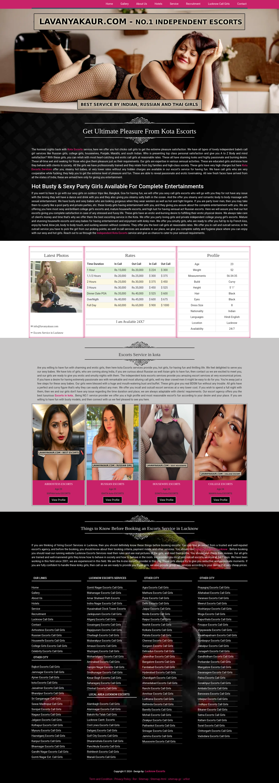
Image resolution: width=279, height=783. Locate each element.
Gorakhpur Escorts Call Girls (214, 683)
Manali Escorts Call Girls (101, 757)
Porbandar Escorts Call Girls (214, 661)
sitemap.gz (174, 779)
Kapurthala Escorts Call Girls (214, 619)
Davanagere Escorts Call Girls (215, 672)
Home (109, 3)
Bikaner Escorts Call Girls (212, 709)
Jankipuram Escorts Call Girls (104, 614)
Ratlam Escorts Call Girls (212, 720)
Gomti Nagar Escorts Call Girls (105, 587)
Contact (242, 3)
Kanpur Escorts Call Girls (46, 741)
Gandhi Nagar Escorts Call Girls (50, 751)
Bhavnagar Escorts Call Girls (48, 746)
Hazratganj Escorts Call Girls (48, 735)
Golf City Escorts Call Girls (102, 735)
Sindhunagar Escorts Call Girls (105, 672)
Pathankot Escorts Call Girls (158, 725)
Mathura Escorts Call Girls (157, 592)
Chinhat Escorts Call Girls (102, 688)
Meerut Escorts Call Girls (212, 603)
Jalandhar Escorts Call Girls (158, 656)
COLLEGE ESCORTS (220, 484)
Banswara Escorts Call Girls (214, 693)
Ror (135, 779)
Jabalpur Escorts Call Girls (213, 645)
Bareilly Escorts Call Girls (157, 709)
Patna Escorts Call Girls (211, 677)
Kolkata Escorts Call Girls (157, 630)
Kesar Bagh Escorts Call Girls (104, 677)
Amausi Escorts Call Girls (102, 645)
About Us (141, 3)
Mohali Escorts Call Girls (156, 714)
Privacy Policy (122, 779)
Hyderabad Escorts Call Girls (159, 672)
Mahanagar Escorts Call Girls (104, 592)
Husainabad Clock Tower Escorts (106, 608)
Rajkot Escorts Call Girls (46, 666)
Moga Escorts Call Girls (211, 614)
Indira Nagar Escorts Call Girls (104, 603)
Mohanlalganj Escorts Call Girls (105, 656)
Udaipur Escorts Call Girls (213, 699)
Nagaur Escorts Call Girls (46, 714)
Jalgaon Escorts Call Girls (47, 719)
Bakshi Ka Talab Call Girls (102, 714)
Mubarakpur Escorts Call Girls (104, 640)
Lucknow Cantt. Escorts (101, 719)
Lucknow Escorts (155, 771)
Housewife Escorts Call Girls (48, 640)
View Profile (59, 499)
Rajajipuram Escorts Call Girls (104, 630)
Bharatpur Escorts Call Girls (48, 693)
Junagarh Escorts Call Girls (214, 651)
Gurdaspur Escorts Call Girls (214, 640)
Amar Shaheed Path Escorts (103, 598)
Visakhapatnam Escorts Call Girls (217, 635)
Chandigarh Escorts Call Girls (159, 677)
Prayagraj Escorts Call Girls (214, 587)
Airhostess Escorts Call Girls (48, 630)
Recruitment (193, 3)
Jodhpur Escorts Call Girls (213, 704)
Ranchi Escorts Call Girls (156, 688)
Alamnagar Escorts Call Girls (104, 709)
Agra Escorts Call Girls (155, 587)
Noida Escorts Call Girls (156, 614)
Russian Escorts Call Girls (47, 635)
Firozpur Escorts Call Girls (213, 624)
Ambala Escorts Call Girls (213, 688)
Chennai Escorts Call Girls (157, 640)
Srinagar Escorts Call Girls (157, 730)
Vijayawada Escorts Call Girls (215, 630)
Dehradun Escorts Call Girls (158, 651)
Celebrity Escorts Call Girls (47, 651)
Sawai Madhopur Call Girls (47, 703)
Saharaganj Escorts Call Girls (104, 683)
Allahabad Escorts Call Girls (214, 592)
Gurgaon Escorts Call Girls (157, 645)
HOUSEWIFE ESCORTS (166, 484)
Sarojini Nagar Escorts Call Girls (105, 667)
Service (174, 3)
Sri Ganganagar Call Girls (46, 698)
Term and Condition (101, 779)
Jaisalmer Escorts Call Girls (48, 688)
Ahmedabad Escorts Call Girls (159, 683)
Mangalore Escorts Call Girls (214, 667)
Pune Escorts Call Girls (155, 598)
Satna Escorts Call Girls (211, 714)
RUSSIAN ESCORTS (112, 484)
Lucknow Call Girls (219, 3)
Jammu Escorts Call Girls (157, 736)
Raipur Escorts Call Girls (156, 619)
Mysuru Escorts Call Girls (46, 730)
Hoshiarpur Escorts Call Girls (215, 608)
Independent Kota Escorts (112, 233)
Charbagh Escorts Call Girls (103, 635)
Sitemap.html (158, 779)
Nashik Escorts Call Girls (156, 624)
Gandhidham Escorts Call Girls (216, 656)
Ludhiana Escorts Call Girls (158, 699)
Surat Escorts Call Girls (211, 725)
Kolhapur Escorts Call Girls (47, 725)
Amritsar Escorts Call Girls (157, 693)
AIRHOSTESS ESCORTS (59, 484)
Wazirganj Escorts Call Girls (103, 651)
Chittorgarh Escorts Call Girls (215, 730)
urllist (186, 779)
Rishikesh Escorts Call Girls (103, 751)
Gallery (124, 3)
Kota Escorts (75, 149)
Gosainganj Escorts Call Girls (104, 624)
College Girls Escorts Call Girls (49, 645)
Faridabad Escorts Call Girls (158, 667)
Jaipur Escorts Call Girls (156, 608)
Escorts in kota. (64, 395)
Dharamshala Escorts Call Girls (105, 741)
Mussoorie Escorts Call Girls (159, 741)
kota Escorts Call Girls (45, 682)
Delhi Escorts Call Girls (155, 603)
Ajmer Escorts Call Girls (45, 677)
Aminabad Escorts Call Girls (103, 661)
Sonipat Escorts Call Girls (46, 709)
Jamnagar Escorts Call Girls (48, 672)
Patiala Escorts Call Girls (156, 635)
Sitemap (143, 779)
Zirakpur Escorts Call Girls (157, 720)
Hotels (158, 3)
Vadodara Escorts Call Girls (214, 736)
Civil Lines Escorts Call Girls (103, 725)
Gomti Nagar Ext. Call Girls (47, 757)
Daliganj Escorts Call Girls (102, 730)
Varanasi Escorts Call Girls (213, 598)
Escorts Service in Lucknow (211, 549)
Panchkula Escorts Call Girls (103, 746)
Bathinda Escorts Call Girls (158, 704)
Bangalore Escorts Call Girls (158, 661)
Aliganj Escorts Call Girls (101, 619)
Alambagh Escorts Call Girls (103, 703)
